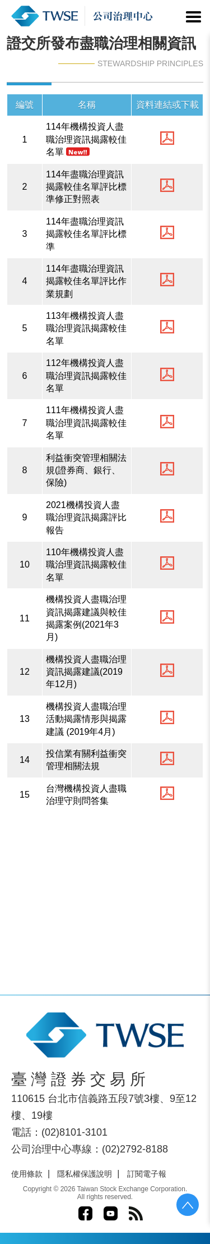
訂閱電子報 (146, 1173)
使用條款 (27, 1173)
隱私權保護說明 (84, 1173)
